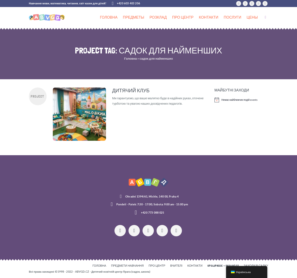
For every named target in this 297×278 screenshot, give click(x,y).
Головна (130, 58)
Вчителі (176, 265)
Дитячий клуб (131, 90)
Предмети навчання (127, 265)
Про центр (157, 265)
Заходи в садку (256, 265)
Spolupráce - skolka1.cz (223, 265)
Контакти (194, 265)
